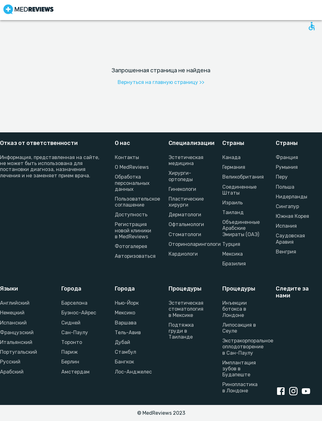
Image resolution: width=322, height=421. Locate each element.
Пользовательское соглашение (134, 202)
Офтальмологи (186, 224)
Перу (282, 177)
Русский (10, 362)
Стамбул (125, 352)
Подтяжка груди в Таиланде (181, 331)
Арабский (12, 372)
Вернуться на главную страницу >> (161, 82)
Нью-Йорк (127, 303)
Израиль (232, 203)
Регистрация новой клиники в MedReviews (133, 230)
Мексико (125, 313)
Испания (286, 226)
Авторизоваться (134, 256)
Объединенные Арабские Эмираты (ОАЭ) (241, 228)
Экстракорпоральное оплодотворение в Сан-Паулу (241, 347)
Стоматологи (185, 234)
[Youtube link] (307, 391)
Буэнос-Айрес (78, 313)
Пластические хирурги (186, 202)
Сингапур (287, 206)
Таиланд (233, 212)
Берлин (70, 362)
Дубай (122, 342)
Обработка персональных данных (132, 183)
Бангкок (124, 362)
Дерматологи (185, 215)
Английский (15, 303)
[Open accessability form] (311, 26)
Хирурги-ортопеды (181, 176)
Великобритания (241, 177)
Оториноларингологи (188, 244)
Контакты (127, 157)
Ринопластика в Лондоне (240, 387)
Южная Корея (292, 216)
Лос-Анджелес (133, 372)
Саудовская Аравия (290, 239)
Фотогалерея (131, 246)
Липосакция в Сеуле (239, 328)
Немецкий (12, 313)
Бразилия (234, 264)
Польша (285, 187)
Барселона (74, 303)
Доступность (131, 215)
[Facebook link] (282, 391)
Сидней (70, 323)
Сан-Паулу (74, 332)
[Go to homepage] (28, 10)
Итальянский (16, 342)
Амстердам (75, 372)
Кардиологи (183, 254)
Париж (69, 352)
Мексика (232, 254)
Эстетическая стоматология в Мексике (186, 309)
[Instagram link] (294, 391)
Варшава (125, 323)
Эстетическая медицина (186, 160)
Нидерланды (291, 197)
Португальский (18, 352)
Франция (287, 157)
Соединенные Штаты (239, 190)
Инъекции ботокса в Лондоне (234, 309)
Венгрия (286, 252)
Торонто (71, 342)
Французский (17, 332)
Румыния (287, 167)
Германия (233, 167)
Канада (231, 157)
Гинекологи (182, 189)
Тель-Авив (128, 332)
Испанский (13, 323)
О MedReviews (132, 167)
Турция (231, 244)
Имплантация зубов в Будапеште (239, 369)
